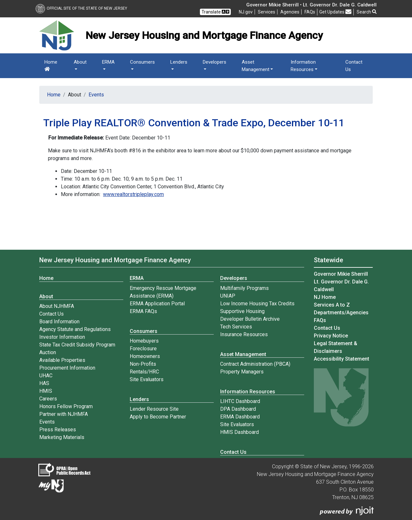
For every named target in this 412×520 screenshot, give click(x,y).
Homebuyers (144, 341)
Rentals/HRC (144, 372)
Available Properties (62, 360)
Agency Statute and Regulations (75, 329)
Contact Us (353, 65)
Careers (48, 399)
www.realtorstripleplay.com (133, 194)
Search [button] (367, 11)
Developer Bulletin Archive (250, 319)
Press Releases (57, 429)
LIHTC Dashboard (240, 401)
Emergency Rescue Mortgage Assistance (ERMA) (163, 292)
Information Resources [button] (303, 65)
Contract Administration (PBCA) (255, 364)
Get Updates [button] (335, 12)
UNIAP (227, 296)
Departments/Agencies (341, 312)
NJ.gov (246, 11)
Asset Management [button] (255, 65)
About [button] (80, 62)
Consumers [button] (142, 62)
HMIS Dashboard (239, 432)
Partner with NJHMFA (63, 414)
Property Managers (242, 372)
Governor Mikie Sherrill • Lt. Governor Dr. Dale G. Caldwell (311, 5)
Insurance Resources (244, 334)
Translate (215, 12)
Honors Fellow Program (66, 406)
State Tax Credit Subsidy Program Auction (77, 348)
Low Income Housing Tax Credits (257, 303)
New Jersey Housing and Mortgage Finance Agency (115, 260)
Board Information (59, 321)
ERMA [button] (108, 62)
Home (50, 65)
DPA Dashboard (238, 409)
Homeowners (145, 356)
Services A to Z (332, 305)
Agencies (289, 11)
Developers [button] (214, 62)
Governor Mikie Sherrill (341, 274)
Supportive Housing (242, 311)
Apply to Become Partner (158, 417)
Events (96, 95)
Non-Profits (143, 364)
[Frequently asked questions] (309, 12)
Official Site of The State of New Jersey (81, 8)
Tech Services (236, 327)
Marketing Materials (61, 437)
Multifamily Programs (244, 288)
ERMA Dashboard (240, 417)
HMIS (45, 391)
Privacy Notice (331, 336)
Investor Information (62, 337)
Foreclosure (143, 348)
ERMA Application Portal (157, 303)
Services (266, 11)
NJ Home (325, 297)
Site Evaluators (147, 379)
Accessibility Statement (341, 359)
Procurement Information (67, 368)
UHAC (45, 375)
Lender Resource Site (154, 409)
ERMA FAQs (143, 311)
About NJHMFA (56, 306)
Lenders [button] (178, 62)
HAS (44, 383)
